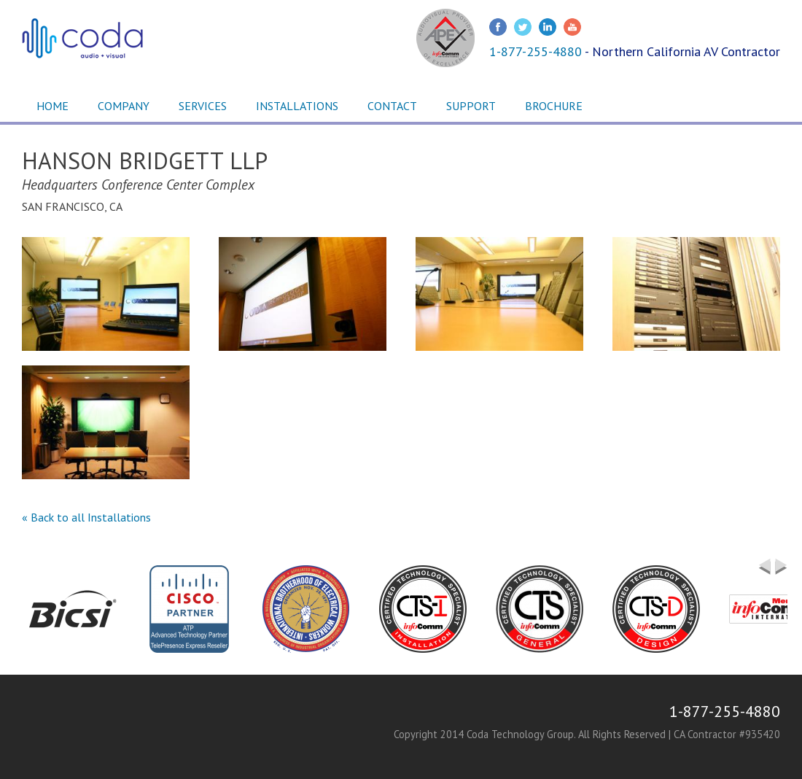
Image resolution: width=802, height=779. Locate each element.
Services (203, 105)
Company (123, 105)
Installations (297, 105)
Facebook (498, 27)
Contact (392, 105)
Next (781, 573)
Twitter (523, 27)
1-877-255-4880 (535, 51)
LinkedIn (547, 27)
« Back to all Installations (86, 517)
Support (471, 105)
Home (52, 105)
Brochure (554, 105)
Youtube (572, 27)
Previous (764, 566)
